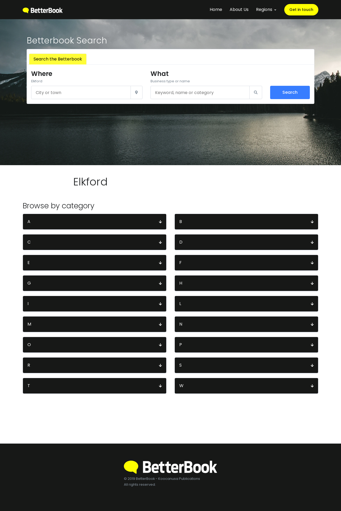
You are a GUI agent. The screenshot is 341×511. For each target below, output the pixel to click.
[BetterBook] (43, 9)
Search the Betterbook (58, 59)
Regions (264, 9)
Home (216, 9)
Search (290, 92)
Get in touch (301, 9)
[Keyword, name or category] (200, 92)
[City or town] (81, 92)
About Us (239, 9)
